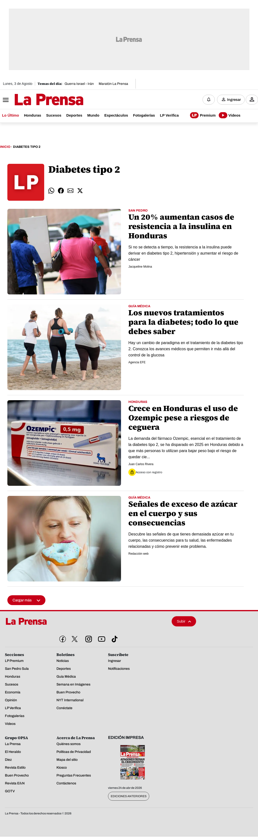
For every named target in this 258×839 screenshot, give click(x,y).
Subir (184, 621)
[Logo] (36, 100)
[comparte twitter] (80, 191)
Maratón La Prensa (113, 84)
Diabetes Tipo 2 (27, 147)
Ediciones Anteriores (129, 796)
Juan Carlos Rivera (140, 464)
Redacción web (138, 554)
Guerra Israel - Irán (79, 84)
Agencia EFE (137, 362)
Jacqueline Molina (140, 267)
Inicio (5, 147)
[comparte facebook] (61, 191)
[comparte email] (70, 191)
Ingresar (234, 100)
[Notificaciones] (209, 100)
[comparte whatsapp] (51, 191)
